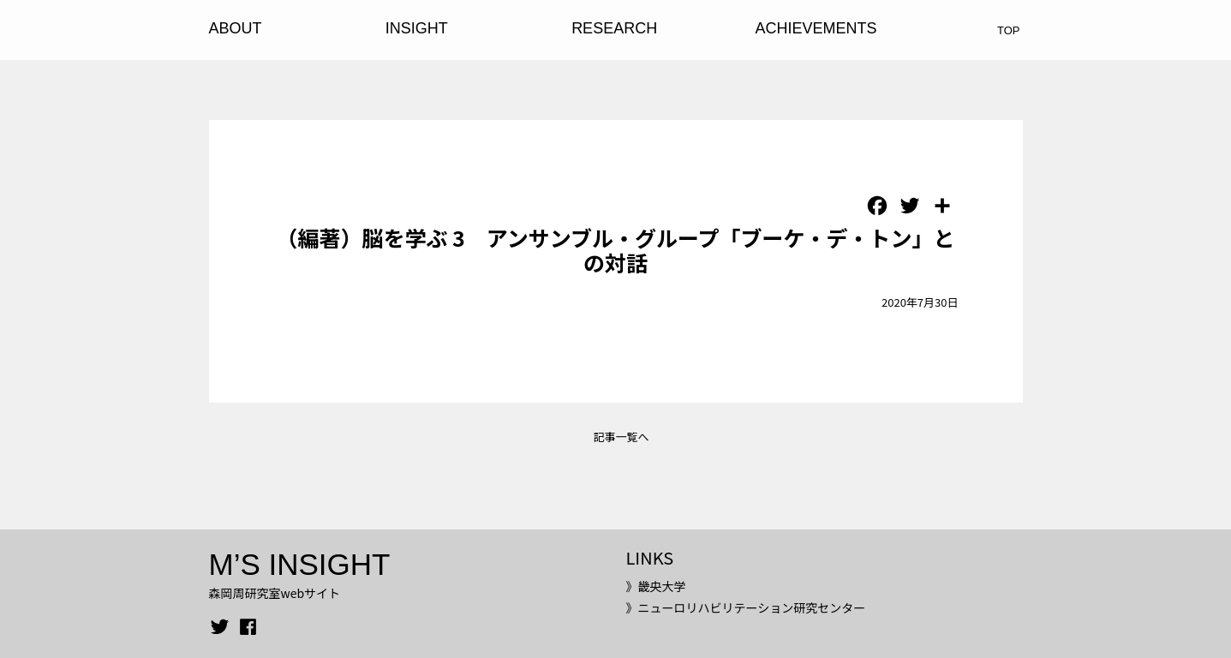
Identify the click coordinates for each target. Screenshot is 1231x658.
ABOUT (235, 28)
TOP (1008, 30)
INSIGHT (416, 28)
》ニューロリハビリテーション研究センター (745, 607)
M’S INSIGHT (300, 564)
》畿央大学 (655, 586)
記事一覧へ (621, 436)
